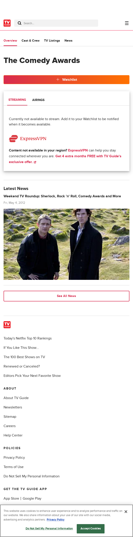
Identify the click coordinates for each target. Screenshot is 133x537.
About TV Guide (16, 398)
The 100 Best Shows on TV (24, 357)
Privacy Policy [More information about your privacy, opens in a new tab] (55, 520)
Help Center (13, 435)
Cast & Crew (31, 40)
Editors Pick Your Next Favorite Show (32, 375)
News (68, 40)
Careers (10, 426)
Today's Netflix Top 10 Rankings (28, 338)
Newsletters (13, 407)
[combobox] (56, 23)
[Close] (126, 512)
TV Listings (52, 40)
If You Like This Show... (21, 347)
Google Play (32, 498)
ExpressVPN (78, 150)
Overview (10, 40)
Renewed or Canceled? (22, 366)
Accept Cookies (91, 529)
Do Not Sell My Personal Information (32, 476)
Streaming (17, 100)
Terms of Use (14, 467)
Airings (38, 100)
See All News (66, 296)
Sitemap (10, 416)
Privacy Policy (14, 457)
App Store (11, 498)
